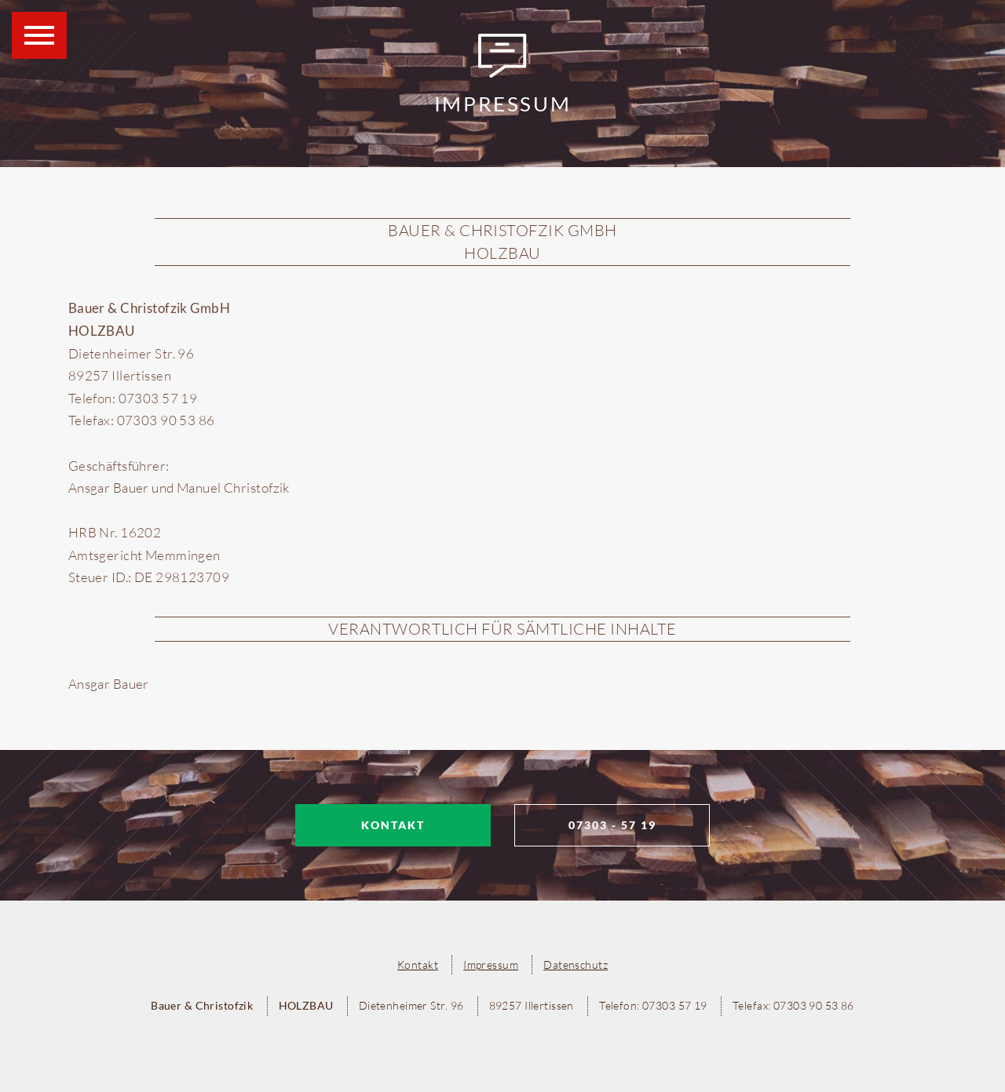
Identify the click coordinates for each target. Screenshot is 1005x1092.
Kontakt (393, 825)
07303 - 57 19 (612, 825)
